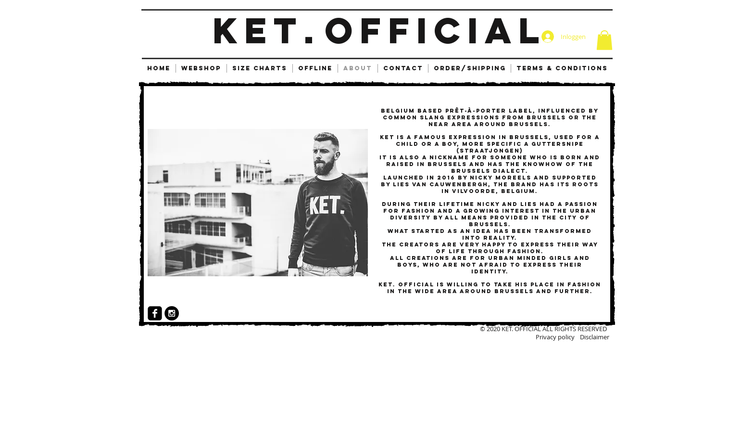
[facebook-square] (155, 313)
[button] (604, 40)
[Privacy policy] (542, 337)
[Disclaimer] (577, 337)
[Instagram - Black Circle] (171, 313)
